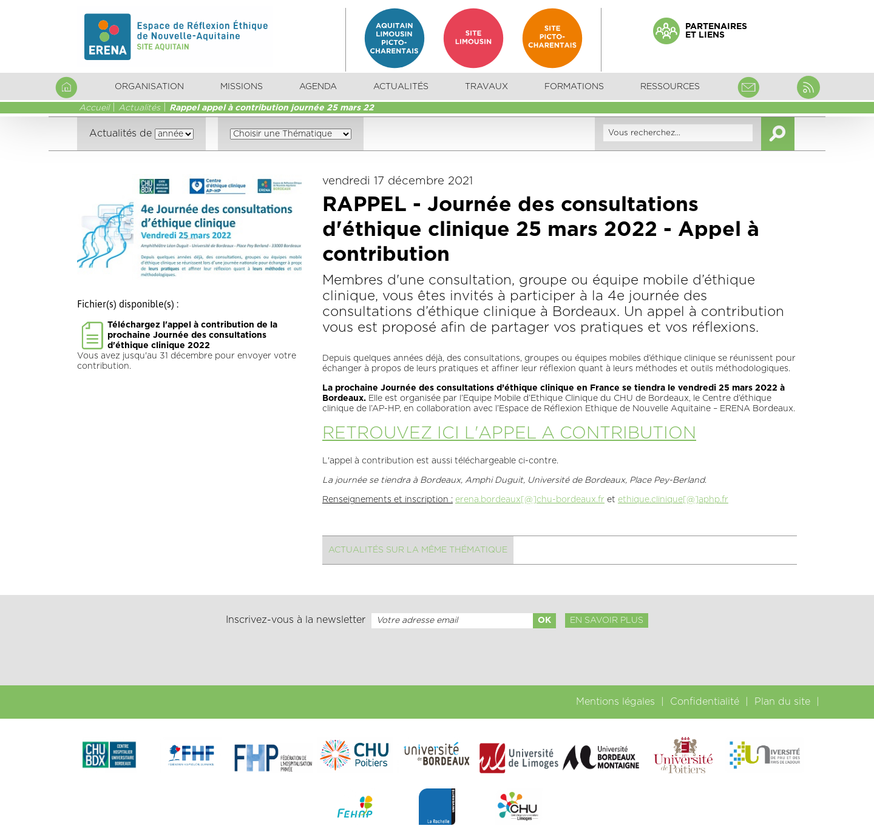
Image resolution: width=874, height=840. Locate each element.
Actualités (401, 86)
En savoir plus (606, 620)
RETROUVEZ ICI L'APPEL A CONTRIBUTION (509, 433)
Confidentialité (704, 702)
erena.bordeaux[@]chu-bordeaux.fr (530, 500)
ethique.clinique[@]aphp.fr (673, 500)
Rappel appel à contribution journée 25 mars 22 (271, 108)
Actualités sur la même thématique (417, 550)
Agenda (318, 86)
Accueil (94, 108)
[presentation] (437, 657)
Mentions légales (615, 702)
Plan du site (782, 702)
